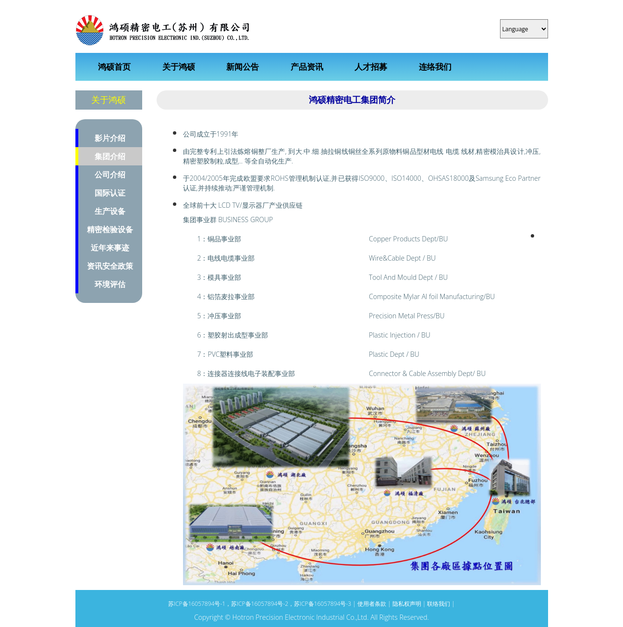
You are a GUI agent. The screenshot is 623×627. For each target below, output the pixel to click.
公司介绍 (110, 174)
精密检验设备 (110, 229)
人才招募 (370, 66)
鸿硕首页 (114, 66)
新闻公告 (242, 66)
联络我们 (438, 604)
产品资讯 (307, 66)
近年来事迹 (110, 247)
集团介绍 (110, 156)
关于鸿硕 (178, 66)
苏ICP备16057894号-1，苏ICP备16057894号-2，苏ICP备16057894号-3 (260, 604)
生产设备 (110, 211)
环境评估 (110, 284)
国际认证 (110, 193)
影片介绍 (110, 138)
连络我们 (435, 66)
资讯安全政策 (110, 266)
